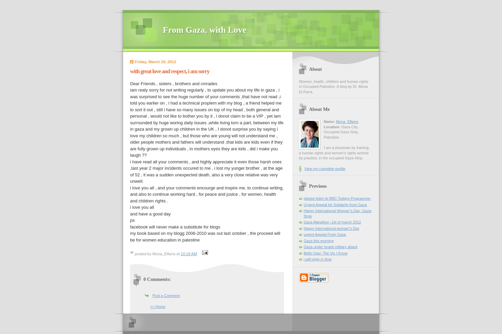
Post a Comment (166, 296)
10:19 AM (189, 254)
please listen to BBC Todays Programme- (337, 198)
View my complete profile (324, 169)
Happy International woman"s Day (332, 228)
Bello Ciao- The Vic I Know (325, 253)
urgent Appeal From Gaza (325, 234)
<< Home (157, 307)
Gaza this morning (319, 241)
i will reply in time (317, 259)
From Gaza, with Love (204, 30)
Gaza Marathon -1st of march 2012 (332, 222)
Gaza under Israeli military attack (331, 247)
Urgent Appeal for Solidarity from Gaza (335, 205)
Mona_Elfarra (347, 122)
